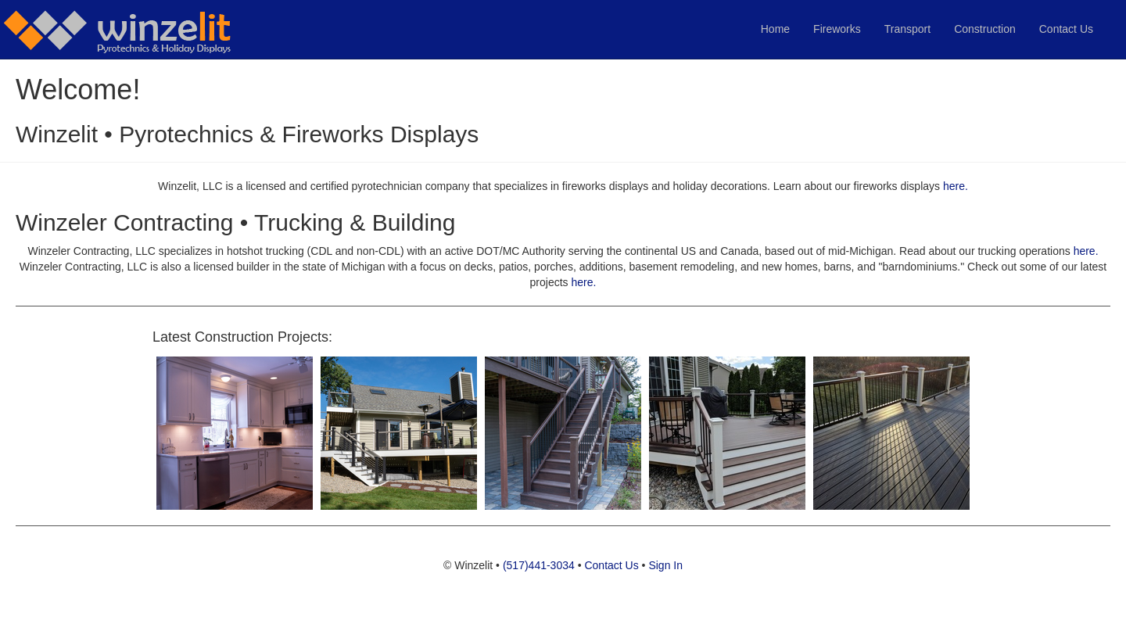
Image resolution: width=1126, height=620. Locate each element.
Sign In (665, 565)
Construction (985, 29)
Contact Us (1066, 29)
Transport (907, 29)
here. (955, 186)
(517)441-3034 (539, 565)
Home (775, 29)
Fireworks (837, 29)
